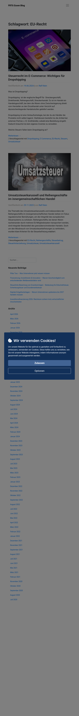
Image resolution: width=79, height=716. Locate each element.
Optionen (40, 370)
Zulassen (39, 363)
